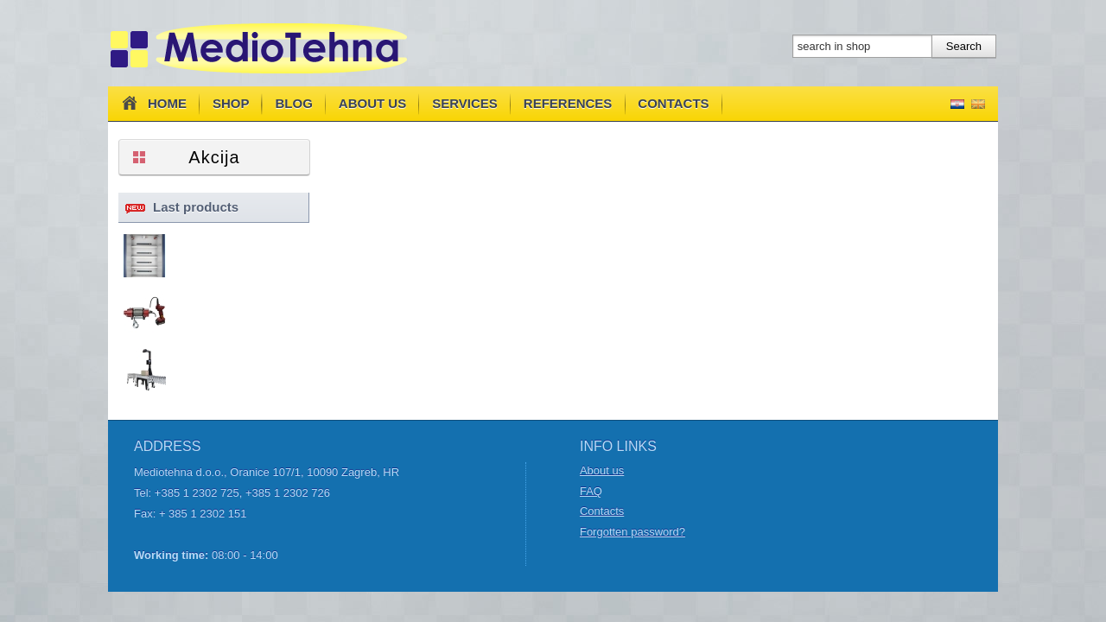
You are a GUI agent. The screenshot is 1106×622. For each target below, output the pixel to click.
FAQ (591, 491)
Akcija (213, 157)
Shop (231, 103)
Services (465, 103)
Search (964, 46)
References (568, 103)
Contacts (673, 103)
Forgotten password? (632, 531)
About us (372, 103)
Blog (294, 103)
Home (152, 102)
